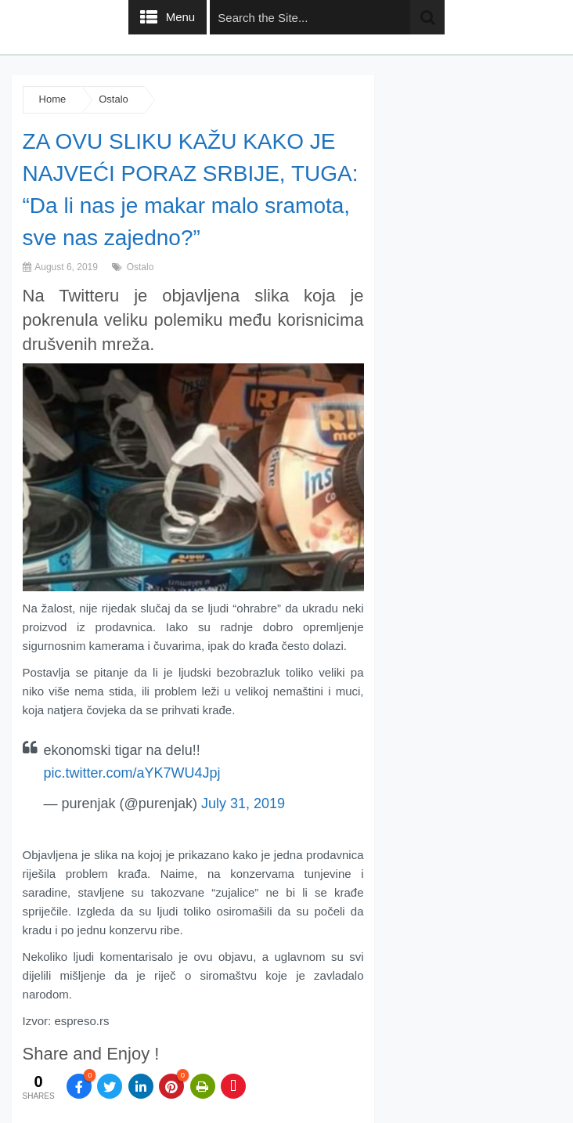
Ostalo (113, 99)
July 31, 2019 (243, 803)
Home (53, 99)
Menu (181, 16)
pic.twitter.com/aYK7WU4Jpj (132, 773)
